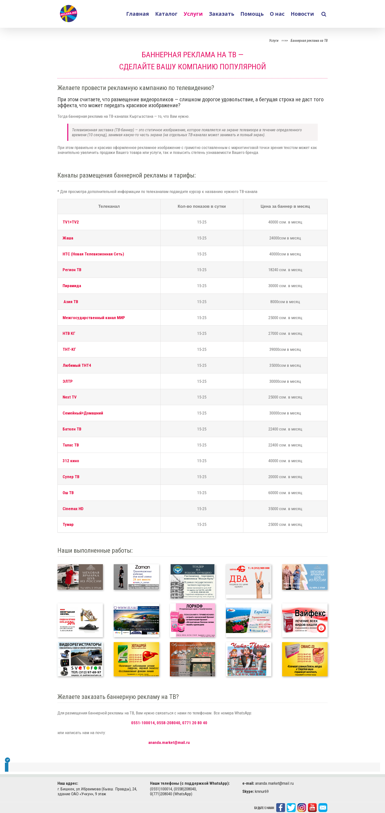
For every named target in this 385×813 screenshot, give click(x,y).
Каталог (166, 13)
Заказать (221, 13)
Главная (137, 13)
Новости (302, 13)
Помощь (252, 13)
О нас (277, 13)
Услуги (193, 13)
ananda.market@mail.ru (169, 742)
